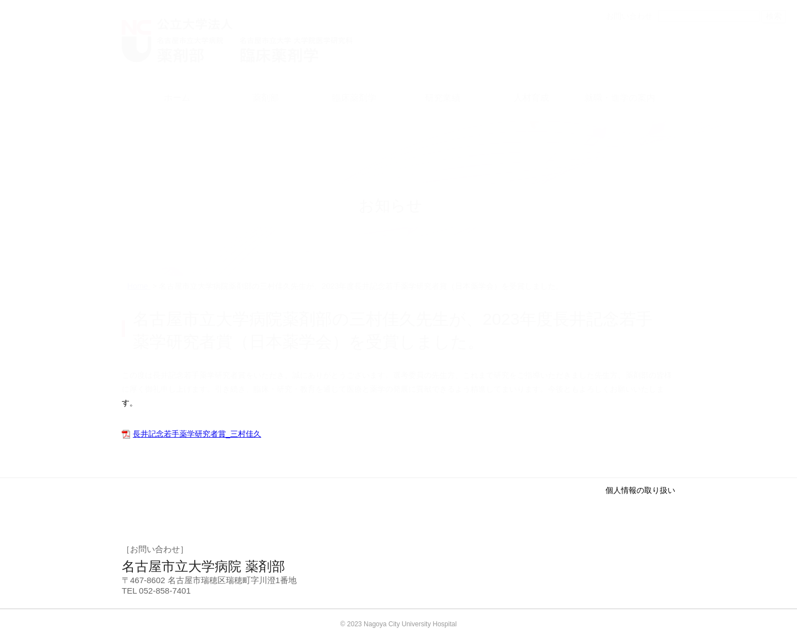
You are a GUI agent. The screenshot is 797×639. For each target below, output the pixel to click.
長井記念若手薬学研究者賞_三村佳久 (197, 433)
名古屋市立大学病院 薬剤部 (203, 566)
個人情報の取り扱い (640, 490)
